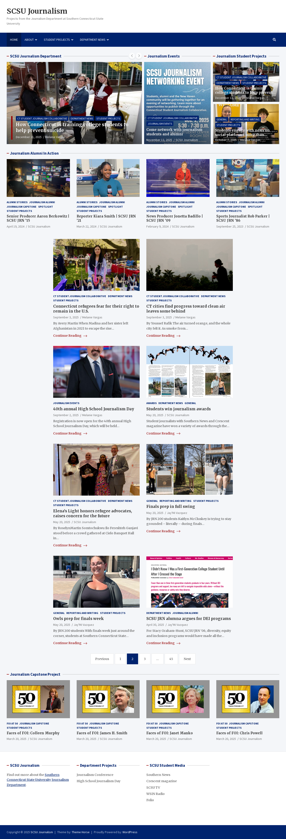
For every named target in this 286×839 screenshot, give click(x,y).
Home (14, 40)
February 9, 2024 (157, 226)
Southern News (158, 775)
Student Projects (57, 40)
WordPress (129, 832)
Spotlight (45, 206)
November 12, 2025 (159, 140)
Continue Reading (70, 335)
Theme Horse (81, 832)
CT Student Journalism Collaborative (42, 118)
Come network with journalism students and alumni (174, 132)
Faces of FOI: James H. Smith (102, 733)
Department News (92, 40)
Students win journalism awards (178, 409)
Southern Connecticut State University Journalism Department (38, 780)
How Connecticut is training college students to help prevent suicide (244, 92)
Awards (151, 403)
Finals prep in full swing (170, 506)
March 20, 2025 (16, 739)
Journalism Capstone (21, 206)
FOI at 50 (12, 723)
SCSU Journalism (37, 11)
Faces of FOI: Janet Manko (169, 733)
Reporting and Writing (245, 119)
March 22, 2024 (86, 226)
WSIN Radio (155, 794)
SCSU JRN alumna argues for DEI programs (188, 618)
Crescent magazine (161, 781)
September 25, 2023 (229, 226)
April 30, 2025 (155, 625)
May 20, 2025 (154, 415)
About (29, 40)
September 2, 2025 (66, 415)
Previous (102, 659)
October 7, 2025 (226, 140)
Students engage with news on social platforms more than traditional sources (242, 134)
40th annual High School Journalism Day (93, 409)
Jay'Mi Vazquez (177, 513)
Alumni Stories (17, 202)
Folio (150, 800)
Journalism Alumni (42, 202)
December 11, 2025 (29, 137)
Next (187, 659)
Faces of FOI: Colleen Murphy (33, 733)
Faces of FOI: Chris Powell (239, 733)
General (222, 119)
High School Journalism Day (98, 781)
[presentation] (132, 56)
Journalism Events (160, 123)
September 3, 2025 (66, 317)
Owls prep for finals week (78, 618)
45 (171, 659)
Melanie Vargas (55, 137)
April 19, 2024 (15, 226)
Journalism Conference (95, 775)
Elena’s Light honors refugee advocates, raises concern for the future (92, 513)
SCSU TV (153, 788)
